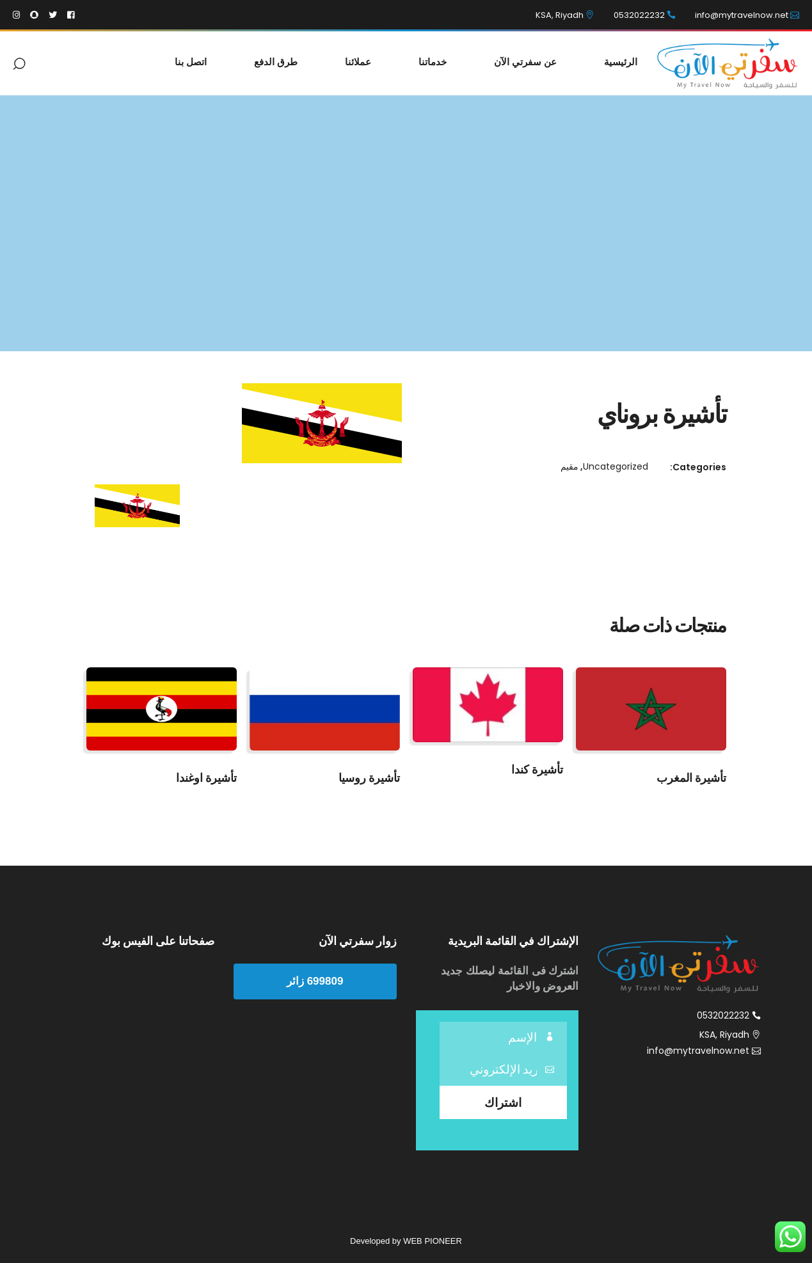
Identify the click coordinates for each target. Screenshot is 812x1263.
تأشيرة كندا (537, 769)
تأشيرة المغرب (691, 778)
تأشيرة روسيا (369, 778)
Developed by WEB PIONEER (406, 1241)
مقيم (569, 466)
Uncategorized (615, 466)
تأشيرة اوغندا (206, 778)
